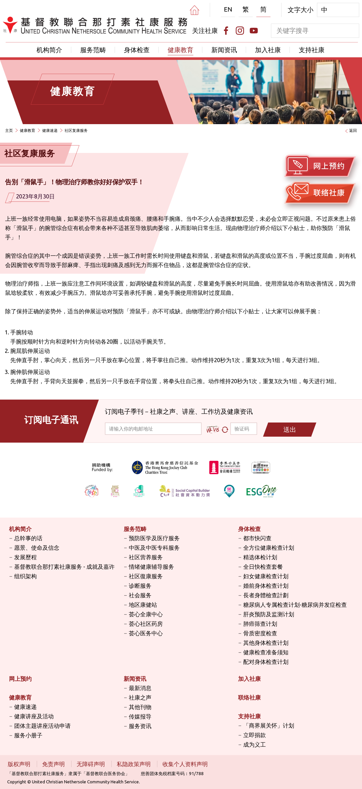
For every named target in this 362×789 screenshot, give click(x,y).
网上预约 (20, 678)
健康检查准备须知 (265, 652)
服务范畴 (93, 49)
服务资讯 (140, 726)
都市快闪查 (257, 538)
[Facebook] (226, 30)
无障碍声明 (91, 764)
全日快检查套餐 (263, 566)
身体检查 (137, 49)
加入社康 (268, 49)
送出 (289, 429)
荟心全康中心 (146, 614)
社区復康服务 (146, 576)
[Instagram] (240, 30)
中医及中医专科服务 (154, 547)
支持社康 (311, 49)
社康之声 (140, 697)
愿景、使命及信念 (36, 547)
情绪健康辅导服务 (151, 566)
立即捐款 (254, 735)
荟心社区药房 (146, 623)
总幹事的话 (28, 538)
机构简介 (49, 49)
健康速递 (50, 130)
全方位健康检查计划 (268, 547)
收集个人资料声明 (185, 764)
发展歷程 (25, 557)
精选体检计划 (260, 557)
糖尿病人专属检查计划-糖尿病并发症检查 (295, 604)
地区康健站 (143, 604)
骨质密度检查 (260, 633)
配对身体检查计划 (265, 661)
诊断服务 (140, 585)
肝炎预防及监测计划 (268, 614)
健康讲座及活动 (34, 716)
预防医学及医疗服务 (154, 538)
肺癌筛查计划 (260, 623)
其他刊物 (140, 707)
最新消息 (140, 688)
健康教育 (180, 49)
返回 (353, 130)
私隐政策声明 (134, 764)
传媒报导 (140, 716)
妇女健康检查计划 (265, 576)
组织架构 (25, 576)
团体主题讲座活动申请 (42, 725)
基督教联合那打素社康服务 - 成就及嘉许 (64, 566)
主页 (9, 130)
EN (228, 9)
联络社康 (249, 697)
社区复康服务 (76, 130)
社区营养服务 (146, 557)
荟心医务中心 (146, 633)
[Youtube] (254, 30)
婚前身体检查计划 (265, 585)
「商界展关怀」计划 (268, 725)
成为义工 (254, 744)
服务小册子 (28, 735)
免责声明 (54, 764)
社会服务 (140, 595)
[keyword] (308, 31)
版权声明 (20, 764)
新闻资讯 (224, 49)
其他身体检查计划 (265, 642)
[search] (352, 31)
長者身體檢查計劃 (265, 595)
